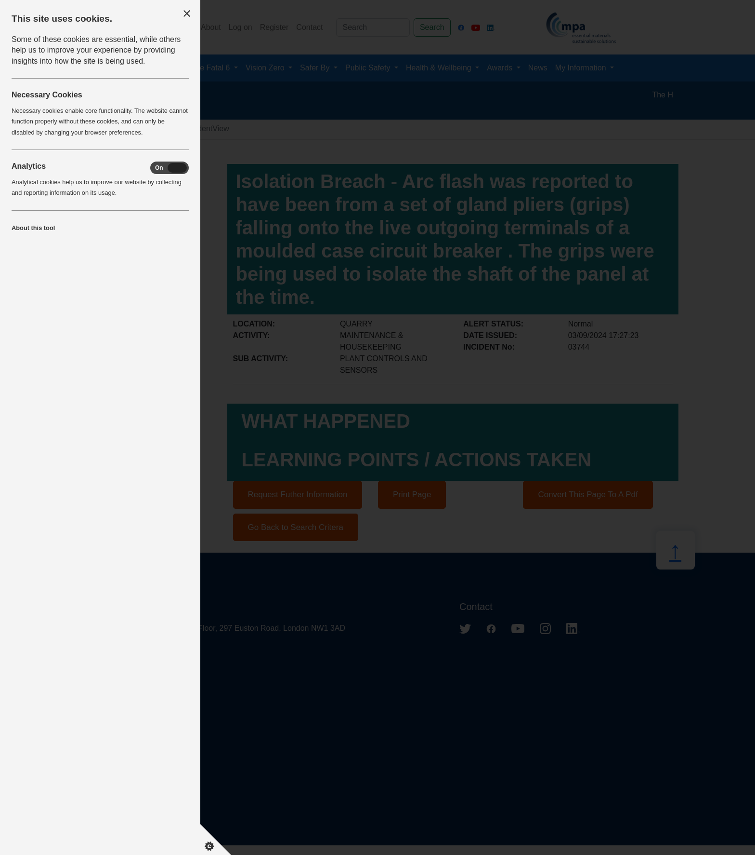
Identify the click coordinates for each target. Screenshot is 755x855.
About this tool (33, 227)
